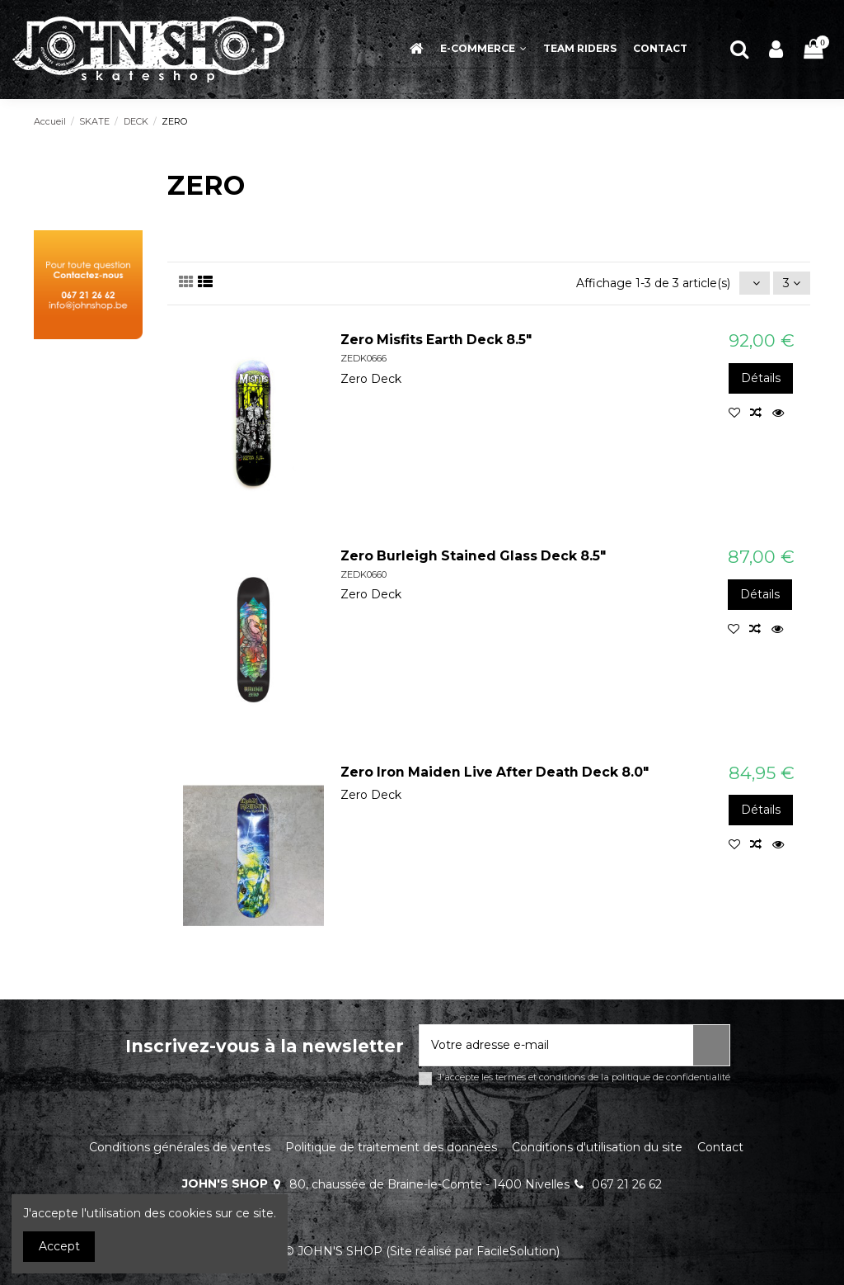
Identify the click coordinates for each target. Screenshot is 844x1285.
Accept (59, 1246)
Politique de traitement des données (391, 1147)
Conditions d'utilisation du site (597, 1147)
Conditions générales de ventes (179, 1147)
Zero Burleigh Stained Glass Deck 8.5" (473, 556)
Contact (720, 1147)
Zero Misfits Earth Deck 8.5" (436, 339)
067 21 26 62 (627, 1184)
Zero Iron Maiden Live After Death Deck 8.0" (494, 772)
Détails (761, 378)
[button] (483, 49)
